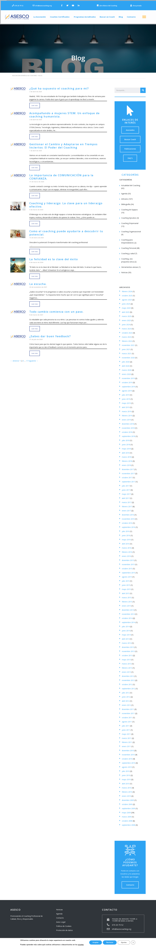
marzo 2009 (126, 815)
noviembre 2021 (128, 344)
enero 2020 (126, 373)
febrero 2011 (127, 741)
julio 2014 (126, 625)
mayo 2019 (126, 402)
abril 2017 (126, 497)
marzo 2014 (126, 641)
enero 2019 (126, 418)
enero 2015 (126, 604)
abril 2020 (126, 364)
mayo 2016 (126, 538)
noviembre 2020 (128, 356)
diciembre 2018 (128, 422)
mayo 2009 (126, 811)
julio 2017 (126, 484)
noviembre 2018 (128, 426)
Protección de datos (64, 929)
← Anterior (14, 357)
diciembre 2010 (128, 749)
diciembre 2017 (128, 468)
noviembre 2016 (128, 517)
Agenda (124, 192)
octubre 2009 (127, 803)
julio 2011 (126, 724)
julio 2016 (126, 530)
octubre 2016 (127, 521)
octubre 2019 (127, 381)
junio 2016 (126, 534)
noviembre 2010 (128, 753)
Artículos (124, 197)
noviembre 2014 (128, 612)
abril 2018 (126, 451)
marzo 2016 (126, 546)
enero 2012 (126, 703)
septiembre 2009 (128, 807)
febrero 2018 (127, 459)
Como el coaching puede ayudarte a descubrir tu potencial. (63, 230)
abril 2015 (126, 592)
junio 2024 (126, 323)
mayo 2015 (126, 588)
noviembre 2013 (128, 650)
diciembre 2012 (128, 675)
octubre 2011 (127, 716)
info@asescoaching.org (121, 927)
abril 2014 (126, 637)
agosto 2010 (127, 765)
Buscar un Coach (107, 16)
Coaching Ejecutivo (128, 216)
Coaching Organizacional (131, 230)
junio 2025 (126, 302)
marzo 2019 (126, 410)
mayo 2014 (126, 633)
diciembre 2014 (128, 608)
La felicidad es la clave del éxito (52, 256)
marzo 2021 (126, 352)
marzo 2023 (126, 335)
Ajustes (124, 942)
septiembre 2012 (128, 687)
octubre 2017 (127, 476)
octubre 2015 (127, 567)
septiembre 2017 (128, 480)
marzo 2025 (126, 315)
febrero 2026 (127, 290)
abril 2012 (126, 699)
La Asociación (37, 16)
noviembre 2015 (128, 563)
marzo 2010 (126, 786)
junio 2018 (126, 443)
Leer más (34, 104)
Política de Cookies (63, 925)
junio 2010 (126, 774)
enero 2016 (126, 555)
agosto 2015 (127, 575)
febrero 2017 (127, 505)
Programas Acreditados (84, 16)
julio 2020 (126, 360)
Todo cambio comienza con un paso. (54, 308)
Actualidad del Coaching (130, 184)
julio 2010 (126, 770)
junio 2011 (126, 728)
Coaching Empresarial (129, 222)
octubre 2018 (127, 431)
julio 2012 (126, 691)
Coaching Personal (128, 246)
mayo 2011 (126, 732)
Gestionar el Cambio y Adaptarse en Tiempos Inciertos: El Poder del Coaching (61, 144)
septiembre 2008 (128, 823)
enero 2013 (126, 670)
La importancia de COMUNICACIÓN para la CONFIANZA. (59, 174)
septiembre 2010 (128, 761)
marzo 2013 (126, 662)
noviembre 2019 (128, 377)
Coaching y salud (128, 252)
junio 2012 (126, 695)
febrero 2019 (127, 414)
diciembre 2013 (128, 646)
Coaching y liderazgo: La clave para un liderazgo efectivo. (63, 202)
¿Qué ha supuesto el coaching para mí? (57, 87)
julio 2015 (126, 579)
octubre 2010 (127, 757)
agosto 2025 (127, 298)
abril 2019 (126, 406)
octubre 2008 (127, 819)
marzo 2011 (126, 736)
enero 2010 (126, 794)
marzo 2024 (126, 327)
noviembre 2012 (128, 679)
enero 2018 (126, 464)
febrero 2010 (127, 790)
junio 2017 (126, 488)
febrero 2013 (127, 666)
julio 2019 (126, 393)
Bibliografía (125, 203)
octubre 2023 (127, 331)
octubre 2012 (127, 683)
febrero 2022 (127, 339)
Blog (122, 16)
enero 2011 (126, 745)
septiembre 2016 (128, 526)
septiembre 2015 (128, 571)
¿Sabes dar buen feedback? (48, 333)
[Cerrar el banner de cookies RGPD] (134, 942)
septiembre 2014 (128, 621)
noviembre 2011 (128, 712)
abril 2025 (126, 311)
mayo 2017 (126, 492)
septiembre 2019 (128, 385)
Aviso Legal (60, 920)
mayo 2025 (126, 306)
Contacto (133, 16)
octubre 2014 (127, 617)
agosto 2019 (127, 389)
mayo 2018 (126, 447)
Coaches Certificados (58, 16)
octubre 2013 (127, 654)
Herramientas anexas (129, 265)
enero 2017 (126, 509)
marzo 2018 (126, 455)
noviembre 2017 (128, 472)
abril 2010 (126, 782)
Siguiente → (32, 357)
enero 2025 (126, 319)
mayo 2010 (126, 778)
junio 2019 (126, 397)
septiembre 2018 (128, 435)
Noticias (124, 271)
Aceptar (95, 942)
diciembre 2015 (128, 559)
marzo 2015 (126, 596)
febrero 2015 (127, 600)
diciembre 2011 (128, 708)
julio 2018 (126, 439)
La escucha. (37, 281)
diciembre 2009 (128, 799)
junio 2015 (126, 583)
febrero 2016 (127, 550)
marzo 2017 (126, 501)
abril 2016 (126, 542)
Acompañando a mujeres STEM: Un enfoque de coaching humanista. (62, 113)
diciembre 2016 (128, 513)
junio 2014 (126, 629)
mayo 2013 (126, 658)
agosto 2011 (127, 720)
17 (27, 357)
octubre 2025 (127, 294)
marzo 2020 (126, 368)
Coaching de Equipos (129, 208)
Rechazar (109, 942)
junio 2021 (126, 348)
